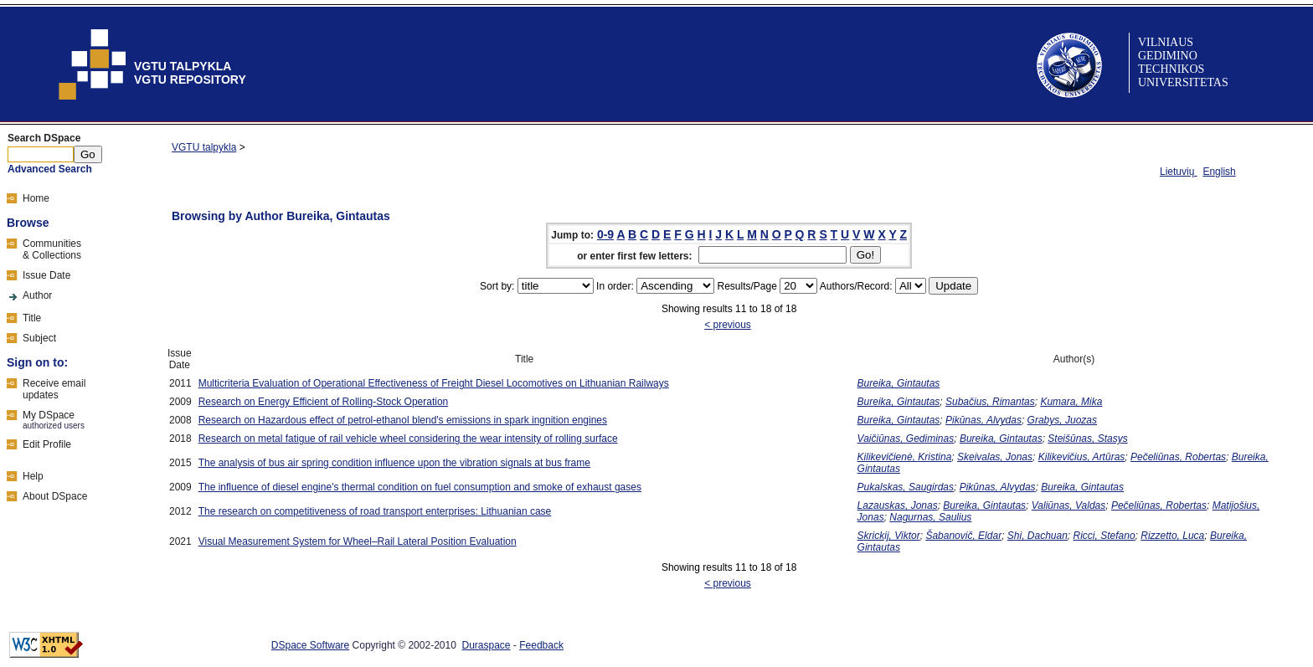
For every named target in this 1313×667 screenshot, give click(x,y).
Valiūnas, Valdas (1069, 505)
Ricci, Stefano (1104, 535)
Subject (39, 338)
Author (37, 295)
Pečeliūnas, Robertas (1178, 457)
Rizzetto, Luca (1172, 535)
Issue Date (46, 275)
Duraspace (486, 645)
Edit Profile (47, 444)
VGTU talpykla (204, 147)
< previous (727, 325)
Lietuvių (1178, 171)
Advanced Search (50, 169)
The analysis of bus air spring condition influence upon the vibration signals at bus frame (394, 463)
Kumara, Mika (1071, 402)
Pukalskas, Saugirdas (905, 487)
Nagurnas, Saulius (930, 517)
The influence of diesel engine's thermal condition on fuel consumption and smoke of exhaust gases (419, 487)
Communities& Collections (52, 249)
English (1218, 171)
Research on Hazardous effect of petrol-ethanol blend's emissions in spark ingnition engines (402, 420)
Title (32, 318)
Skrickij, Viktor (888, 535)
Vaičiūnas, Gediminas (906, 438)
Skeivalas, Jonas (994, 457)
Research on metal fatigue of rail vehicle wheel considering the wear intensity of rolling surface (408, 438)
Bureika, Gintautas (898, 383)
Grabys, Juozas (1062, 420)
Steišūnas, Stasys (1087, 438)
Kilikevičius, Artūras (1081, 457)
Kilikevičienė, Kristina (904, 457)
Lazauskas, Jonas (897, 505)
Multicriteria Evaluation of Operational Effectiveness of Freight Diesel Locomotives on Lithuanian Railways (433, 383)
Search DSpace (44, 138)
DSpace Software (310, 645)
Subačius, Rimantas (990, 402)
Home (36, 198)
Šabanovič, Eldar (963, 535)
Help (33, 476)
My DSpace (49, 415)
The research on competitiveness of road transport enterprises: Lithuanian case (375, 511)
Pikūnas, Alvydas (983, 420)
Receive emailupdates (54, 389)
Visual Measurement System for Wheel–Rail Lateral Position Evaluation (357, 541)
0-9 (605, 234)
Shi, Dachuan (1037, 535)
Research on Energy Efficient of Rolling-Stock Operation (323, 402)
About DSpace (55, 496)
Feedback (541, 645)
